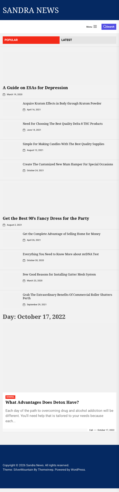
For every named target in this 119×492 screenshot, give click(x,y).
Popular (11, 40)
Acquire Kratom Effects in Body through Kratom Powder (62, 103)
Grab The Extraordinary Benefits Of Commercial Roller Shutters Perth (67, 296)
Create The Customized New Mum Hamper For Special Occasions (68, 164)
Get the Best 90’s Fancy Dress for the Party (46, 218)
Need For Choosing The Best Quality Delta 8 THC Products (63, 124)
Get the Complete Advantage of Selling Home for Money (61, 234)
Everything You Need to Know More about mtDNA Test (61, 254)
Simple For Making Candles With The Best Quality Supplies (63, 144)
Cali (91, 430)
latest (66, 40)
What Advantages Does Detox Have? (42, 402)
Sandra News (31, 10)
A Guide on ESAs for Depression (35, 87)
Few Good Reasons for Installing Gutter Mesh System (59, 274)
